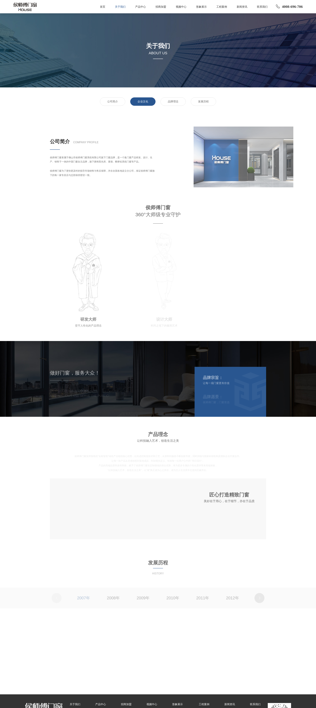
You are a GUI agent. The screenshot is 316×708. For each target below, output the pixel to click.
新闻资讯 (242, 6)
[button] (259, 601)
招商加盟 (161, 6)
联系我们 (262, 6)
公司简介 (112, 101)
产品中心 (140, 6)
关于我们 (120, 6)
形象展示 (201, 6)
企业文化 (143, 101)
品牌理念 (173, 101)
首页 (102, 6)
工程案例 (221, 6)
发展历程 (203, 101)
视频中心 (181, 6)
